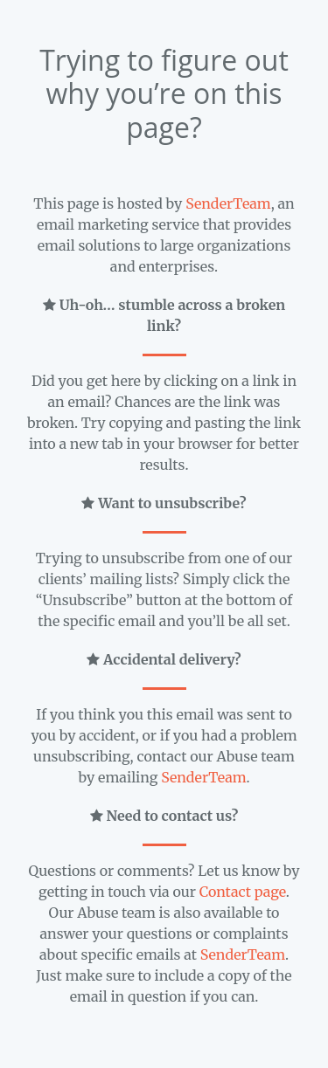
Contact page (242, 891)
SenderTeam (227, 203)
